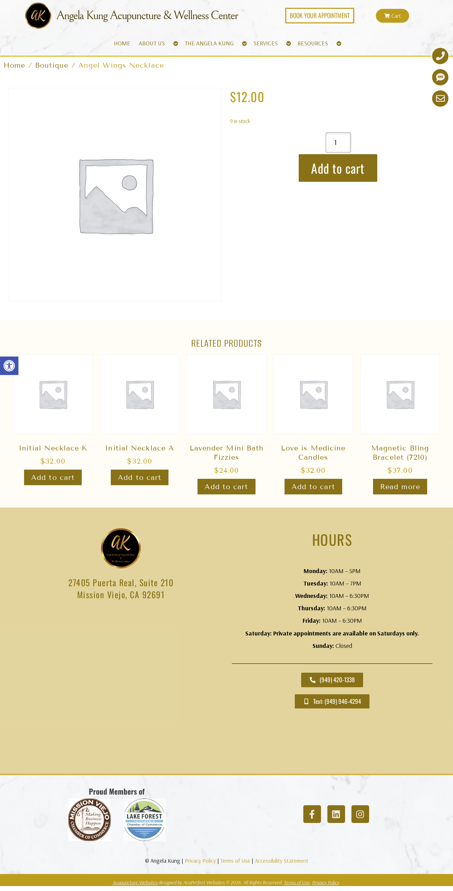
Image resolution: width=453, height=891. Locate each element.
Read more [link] (400, 486)
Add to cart (338, 168)
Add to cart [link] (53, 477)
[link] (9, 366)
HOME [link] (122, 43)
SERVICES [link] (265, 43)
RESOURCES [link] (313, 43)
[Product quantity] (338, 142)
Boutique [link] (52, 65)
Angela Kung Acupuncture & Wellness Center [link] (148, 16)
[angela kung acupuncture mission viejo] (121, 688)
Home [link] (14, 65)
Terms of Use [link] (235, 860)
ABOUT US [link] (152, 43)
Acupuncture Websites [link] (135, 882)
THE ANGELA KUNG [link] (209, 43)
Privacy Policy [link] (200, 860)
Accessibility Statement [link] (281, 860)
